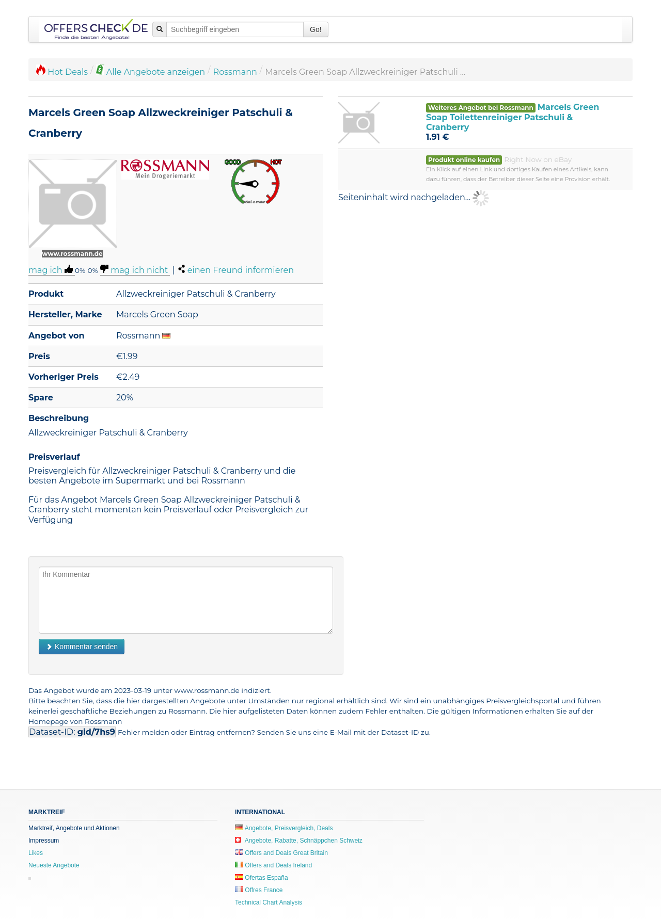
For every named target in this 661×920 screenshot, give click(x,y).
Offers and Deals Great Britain (281, 853)
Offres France (258, 890)
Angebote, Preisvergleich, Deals (284, 828)
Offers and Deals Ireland (273, 865)
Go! (316, 29)
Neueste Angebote (54, 865)
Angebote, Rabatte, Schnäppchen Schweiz (299, 840)
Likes (35, 853)
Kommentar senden (81, 646)
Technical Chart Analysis (268, 902)
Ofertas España (261, 877)
